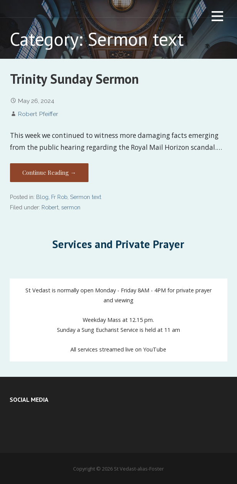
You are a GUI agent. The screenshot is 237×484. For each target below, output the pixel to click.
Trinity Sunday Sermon (74, 79)
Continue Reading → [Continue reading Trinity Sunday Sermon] (49, 172)
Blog (42, 197)
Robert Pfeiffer (38, 114)
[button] (217, 17)
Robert (50, 207)
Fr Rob (59, 197)
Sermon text (85, 197)
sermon (70, 207)
